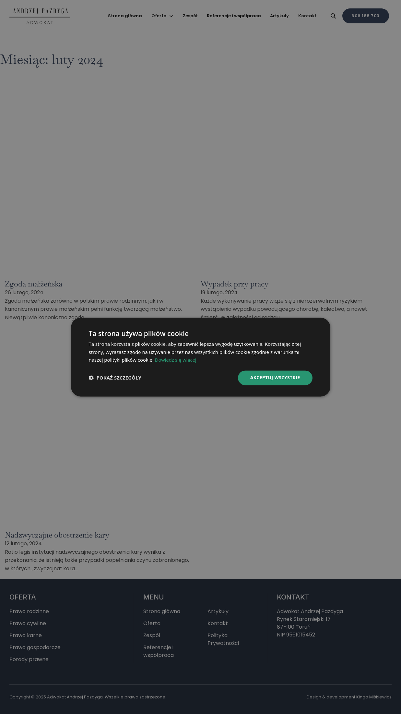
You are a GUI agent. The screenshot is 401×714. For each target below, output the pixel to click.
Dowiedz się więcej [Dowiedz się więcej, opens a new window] (176, 360)
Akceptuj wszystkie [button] (275, 377)
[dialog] (200, 357)
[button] (115, 378)
